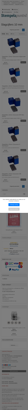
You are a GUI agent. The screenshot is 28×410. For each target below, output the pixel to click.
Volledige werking (14, 204)
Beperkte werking (14, 209)
